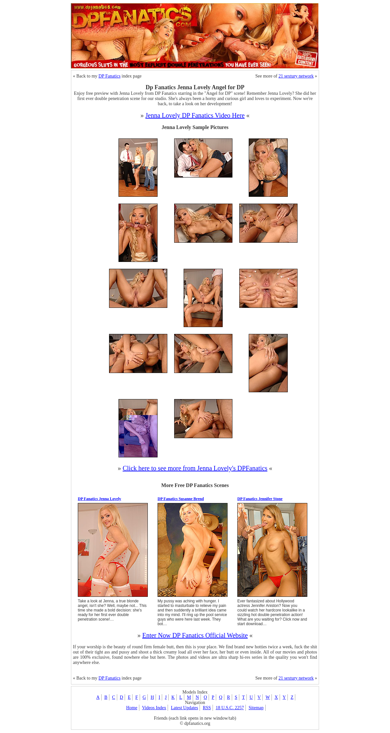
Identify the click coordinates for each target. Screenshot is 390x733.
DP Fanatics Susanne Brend (181, 498)
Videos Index (154, 707)
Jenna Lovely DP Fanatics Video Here (195, 115)
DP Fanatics (110, 76)
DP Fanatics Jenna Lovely (99, 498)
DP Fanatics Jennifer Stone (260, 498)
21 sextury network (295, 76)
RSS (207, 707)
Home (131, 707)
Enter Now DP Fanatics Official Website (195, 635)
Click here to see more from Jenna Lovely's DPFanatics (195, 468)
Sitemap (256, 707)
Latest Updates (184, 707)
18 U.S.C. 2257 (230, 707)
